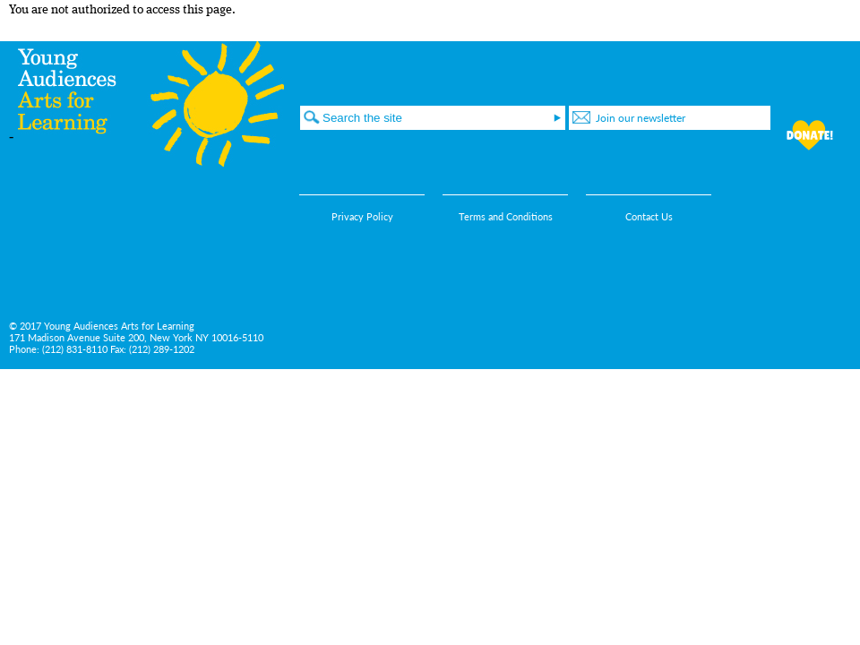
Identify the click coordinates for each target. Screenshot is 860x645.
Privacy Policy (362, 216)
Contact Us (649, 216)
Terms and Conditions (506, 216)
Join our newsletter (640, 118)
